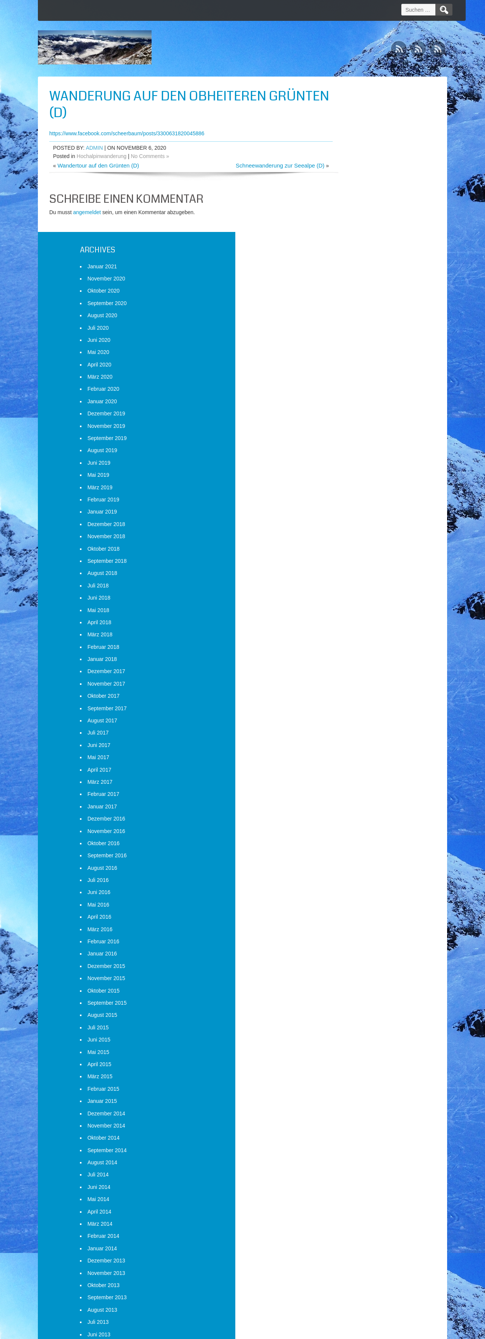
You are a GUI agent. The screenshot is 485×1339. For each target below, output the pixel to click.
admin (94, 148)
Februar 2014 (349, 1081)
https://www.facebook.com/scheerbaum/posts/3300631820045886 (126, 133)
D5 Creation (307, 1330)
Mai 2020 (344, 197)
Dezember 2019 (352, 258)
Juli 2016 (344, 725)
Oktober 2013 (349, 1130)
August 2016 (348, 712)
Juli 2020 (344, 172)
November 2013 (352, 1118)
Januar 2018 (348, 504)
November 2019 (352, 271)
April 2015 (345, 909)
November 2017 (352, 528)
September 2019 (353, 283)
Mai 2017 (344, 602)
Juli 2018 (344, 430)
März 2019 (345, 332)
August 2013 (348, 1154)
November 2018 (352, 381)
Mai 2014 (344, 1044)
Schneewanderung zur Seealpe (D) (249, 165)
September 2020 (353, 148)
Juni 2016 (345, 737)
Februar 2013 (349, 1228)
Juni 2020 (345, 185)
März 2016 (345, 774)
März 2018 (345, 479)
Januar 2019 (348, 357)
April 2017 (345, 614)
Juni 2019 (345, 307)
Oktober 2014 (349, 983)
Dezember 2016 (352, 664)
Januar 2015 (348, 946)
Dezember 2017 (352, 516)
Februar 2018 (349, 492)
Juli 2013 (344, 1167)
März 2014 (345, 1068)
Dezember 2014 (352, 958)
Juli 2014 (344, 1019)
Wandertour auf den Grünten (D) (98, 165)
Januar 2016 (348, 799)
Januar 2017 (348, 651)
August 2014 (348, 1007)
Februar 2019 (349, 344)
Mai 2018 (344, 455)
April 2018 (345, 467)
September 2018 (353, 405)
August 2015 (348, 860)
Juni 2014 (345, 1032)
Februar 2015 (349, 933)
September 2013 (353, 1142)
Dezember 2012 (352, 1253)
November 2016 (352, 676)
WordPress (376, 1330)
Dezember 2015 (352, 811)
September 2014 (353, 995)
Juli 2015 (344, 872)
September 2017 (353, 553)
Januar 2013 (348, 1240)
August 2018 (348, 418)
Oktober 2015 (349, 835)
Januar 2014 (348, 1093)
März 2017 (345, 626)
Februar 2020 (349, 234)
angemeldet (87, 212)
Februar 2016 (349, 786)
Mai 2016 (344, 749)
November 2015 (352, 823)
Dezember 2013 (352, 1106)
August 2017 (348, 565)
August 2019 (348, 295)
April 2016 (345, 762)
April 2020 (345, 209)
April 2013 (345, 1204)
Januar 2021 (348, 111)
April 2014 (345, 1056)
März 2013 (345, 1216)
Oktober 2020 (349, 136)
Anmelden (345, 1300)
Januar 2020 (348, 246)
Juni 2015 (345, 885)
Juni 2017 (345, 590)
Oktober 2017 (349, 541)
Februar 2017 (349, 639)
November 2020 (352, 123)
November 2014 (352, 970)
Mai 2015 (344, 897)
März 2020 (345, 222)
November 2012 (352, 1265)
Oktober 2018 (349, 393)
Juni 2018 (345, 443)
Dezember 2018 (352, 369)
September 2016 (353, 700)
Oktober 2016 (349, 688)
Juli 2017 (344, 578)
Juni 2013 (345, 1179)
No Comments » (150, 156)
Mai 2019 (344, 320)
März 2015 (345, 921)
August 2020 (348, 160)
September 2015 (353, 847)
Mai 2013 (344, 1191)
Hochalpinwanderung (102, 156)
